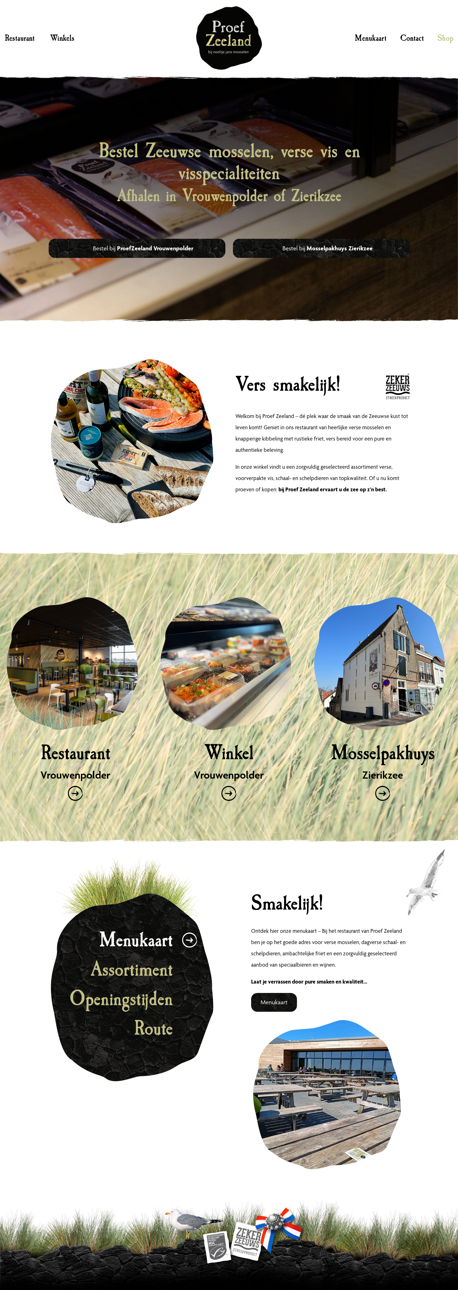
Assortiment (132, 969)
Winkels (62, 38)
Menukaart (370, 38)
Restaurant (20, 38)
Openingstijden (121, 999)
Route (153, 1028)
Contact (412, 38)
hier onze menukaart (293, 930)
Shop (445, 38)
